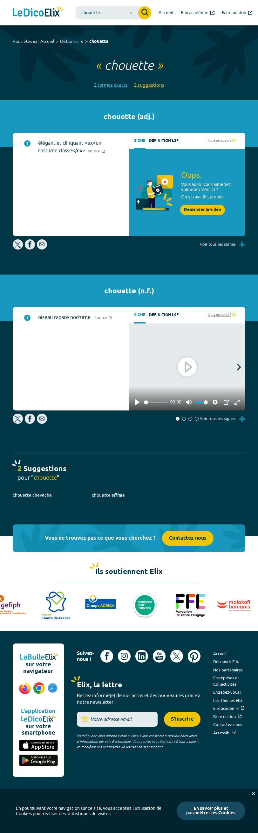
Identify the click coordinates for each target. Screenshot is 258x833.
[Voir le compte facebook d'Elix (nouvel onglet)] (106, 656)
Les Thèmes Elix (227, 700)
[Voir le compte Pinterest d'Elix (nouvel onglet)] (194, 656)
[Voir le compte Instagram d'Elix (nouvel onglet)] (124, 656)
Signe (139, 140)
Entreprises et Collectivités (226, 681)
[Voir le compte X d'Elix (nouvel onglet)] (176, 656)
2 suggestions (149, 85)
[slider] (156, 402)
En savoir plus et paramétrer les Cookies (210, 811)
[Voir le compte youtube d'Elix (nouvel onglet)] (159, 656)
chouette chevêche (32, 495)
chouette (98, 42)
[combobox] (113, 12)
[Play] (137, 402)
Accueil (47, 41)
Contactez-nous (188, 538)
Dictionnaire (72, 41)
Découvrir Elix (226, 661)
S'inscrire (182, 719)
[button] (178, 419)
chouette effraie (108, 495)
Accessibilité (224, 732)
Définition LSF (164, 140)
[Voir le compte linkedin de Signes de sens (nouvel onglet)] (141, 656)
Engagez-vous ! (227, 692)
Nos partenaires (228, 669)
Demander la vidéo (202, 209)
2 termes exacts (111, 85)
